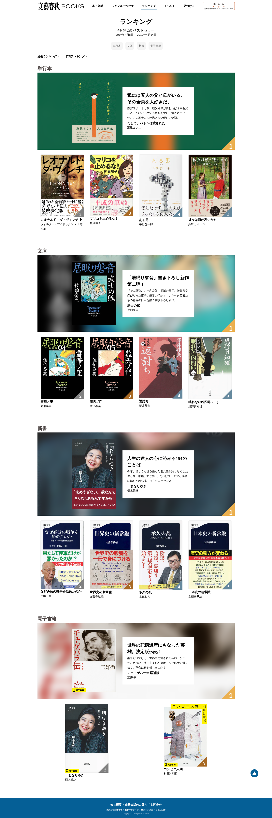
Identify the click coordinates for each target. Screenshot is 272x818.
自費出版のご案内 (136, 804)
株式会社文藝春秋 (114, 810)
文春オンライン (132, 810)
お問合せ (156, 804)
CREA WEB (161, 810)
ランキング (149, 5)
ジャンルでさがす (123, 5)
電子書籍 (155, 45)
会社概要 (116, 804)
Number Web (147, 810)
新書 (141, 45)
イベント (169, 5)
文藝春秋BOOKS (60, 6)
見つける (188, 5)
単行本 (117, 45)
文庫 (130, 45)
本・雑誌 (97, 5)
